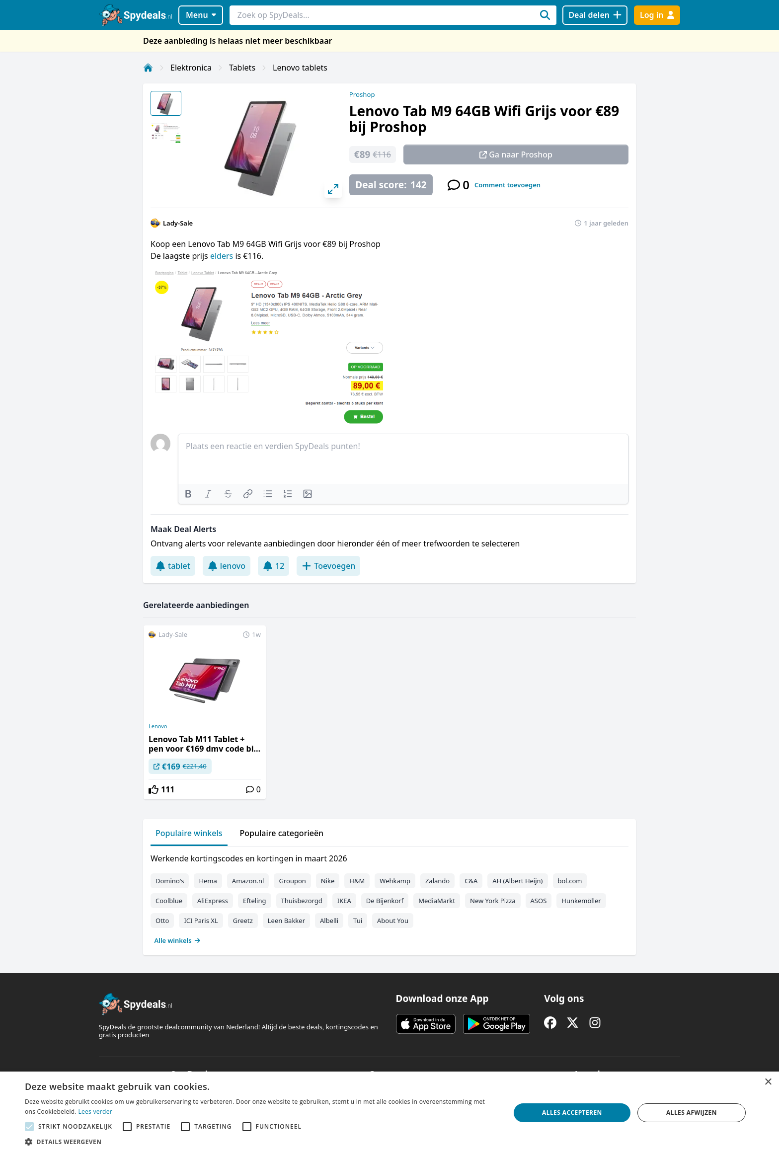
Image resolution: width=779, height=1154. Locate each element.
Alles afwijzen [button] (691, 1112)
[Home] (148, 68)
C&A (471, 880)
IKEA (344, 900)
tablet (173, 565)
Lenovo (158, 726)
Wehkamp (395, 880)
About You (392, 920)
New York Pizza (493, 900)
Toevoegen (328, 565)
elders (222, 255)
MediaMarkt (436, 900)
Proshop (362, 94)
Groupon (292, 880)
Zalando (437, 880)
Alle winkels (178, 940)
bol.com (570, 880)
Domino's (170, 880)
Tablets (242, 67)
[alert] (389, 1113)
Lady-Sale (178, 223)
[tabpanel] (389, 897)
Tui (357, 920)
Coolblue (169, 900)
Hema (208, 880)
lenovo (226, 565)
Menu (201, 14)
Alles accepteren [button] (572, 1112)
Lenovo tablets (300, 67)
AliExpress (212, 900)
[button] (260, 1142)
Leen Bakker (286, 920)
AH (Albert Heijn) (517, 880)
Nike (328, 880)
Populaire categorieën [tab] (282, 833)
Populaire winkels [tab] (189, 833)
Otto (162, 920)
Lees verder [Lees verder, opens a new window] (95, 1111)
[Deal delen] (594, 15)
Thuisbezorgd (301, 900)
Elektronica (191, 67)
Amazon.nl (248, 880)
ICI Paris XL (201, 920)
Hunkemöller (581, 900)
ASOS (539, 900)
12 (273, 565)
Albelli (329, 920)
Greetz (243, 920)
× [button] (768, 1082)
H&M (357, 880)
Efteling (254, 900)
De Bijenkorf (384, 900)
